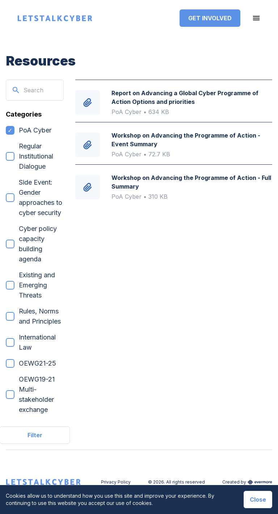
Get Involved (210, 18)
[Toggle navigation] (256, 18)
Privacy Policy (116, 482)
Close (258, 499)
